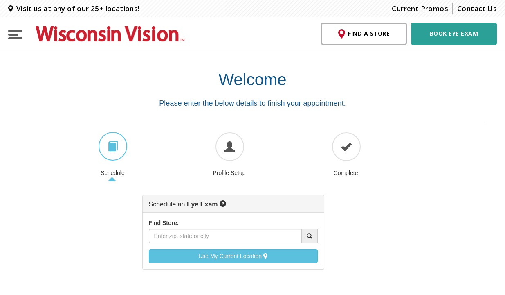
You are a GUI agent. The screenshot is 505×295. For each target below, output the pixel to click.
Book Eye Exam (454, 33)
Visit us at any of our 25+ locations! (74, 9)
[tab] (113, 146)
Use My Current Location (233, 256)
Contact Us (477, 8)
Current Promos (420, 8)
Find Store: (164, 223)
